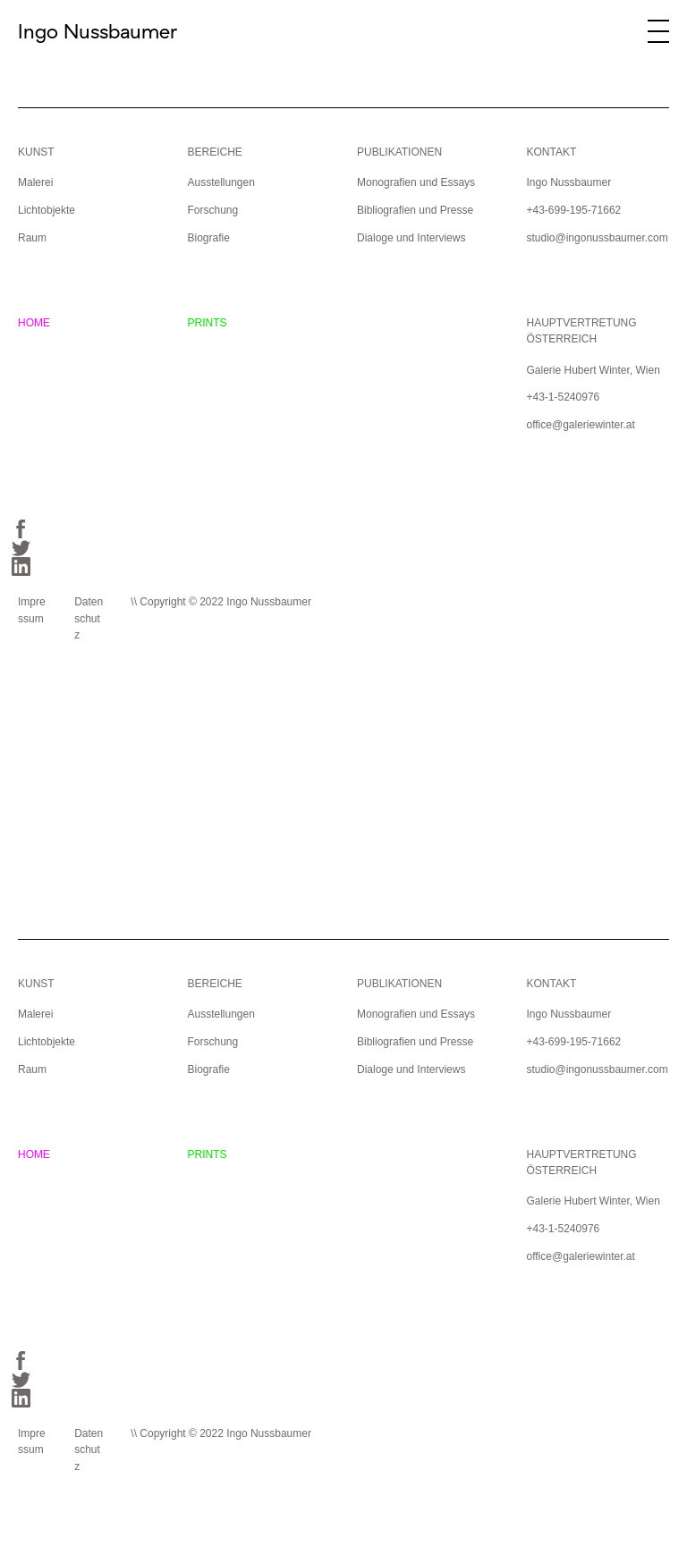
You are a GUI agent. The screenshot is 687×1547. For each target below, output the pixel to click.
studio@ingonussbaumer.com (596, 238)
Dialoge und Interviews (411, 238)
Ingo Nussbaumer (97, 31)
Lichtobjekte (46, 210)
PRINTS (206, 323)
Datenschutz (88, 618)
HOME (34, 323)
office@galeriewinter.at (580, 424)
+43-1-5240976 (562, 397)
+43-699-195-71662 (573, 210)
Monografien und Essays (416, 182)
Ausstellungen (220, 182)
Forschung (212, 210)
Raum (32, 238)
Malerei (35, 182)
